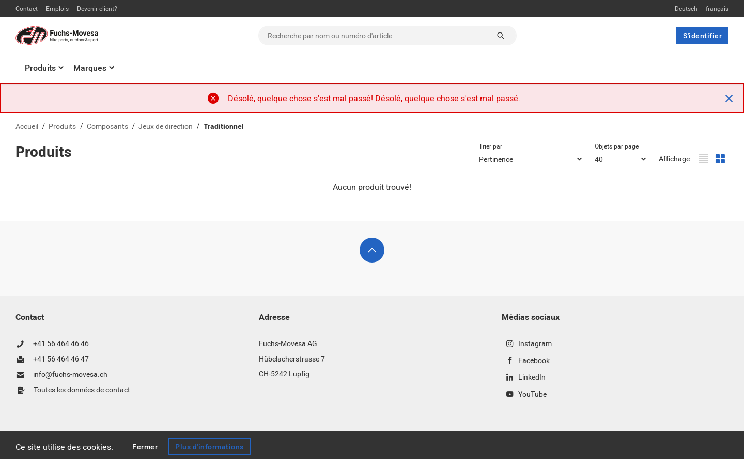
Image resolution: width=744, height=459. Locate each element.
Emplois (57, 8)
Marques (89, 68)
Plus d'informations (209, 446)
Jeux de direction (165, 127)
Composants (107, 127)
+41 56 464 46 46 (61, 344)
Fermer (145, 446)
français (717, 8)
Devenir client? (97, 8)
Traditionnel (224, 127)
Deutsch (686, 8)
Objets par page (617, 146)
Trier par (490, 146)
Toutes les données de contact (82, 390)
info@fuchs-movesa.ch (70, 375)
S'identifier (702, 35)
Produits (40, 68)
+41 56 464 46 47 (61, 359)
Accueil (27, 127)
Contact (27, 8)
